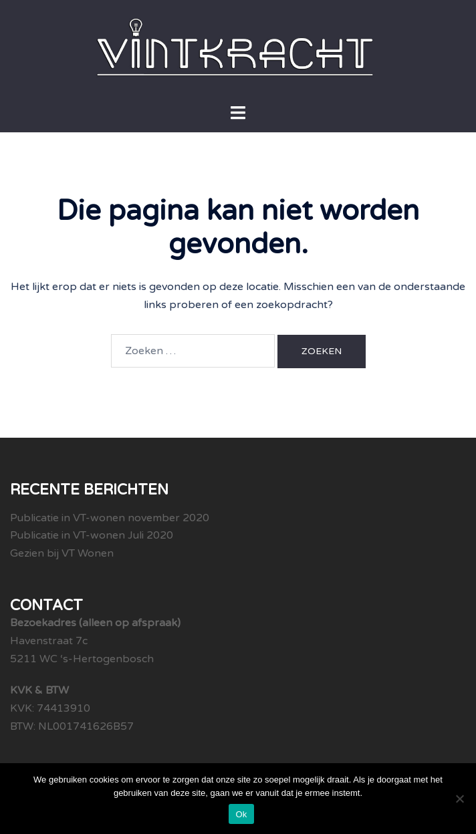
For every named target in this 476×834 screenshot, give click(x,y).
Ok (241, 814)
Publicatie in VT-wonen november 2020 (109, 518)
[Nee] (459, 798)
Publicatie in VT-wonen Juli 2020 (91, 535)
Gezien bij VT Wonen (62, 553)
